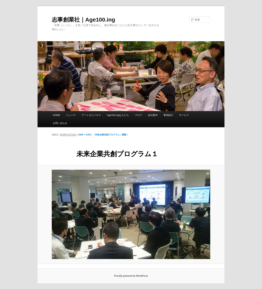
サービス (184, 115)
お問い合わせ (60, 123)
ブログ (138, 115)
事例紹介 (168, 115)
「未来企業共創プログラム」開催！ (111, 134)
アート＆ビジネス (91, 115)
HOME (56, 115)
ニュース (71, 115)
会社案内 (153, 115)
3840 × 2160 (84, 134)
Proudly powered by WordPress (131, 276)
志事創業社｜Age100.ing (83, 19)
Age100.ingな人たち (118, 115)
